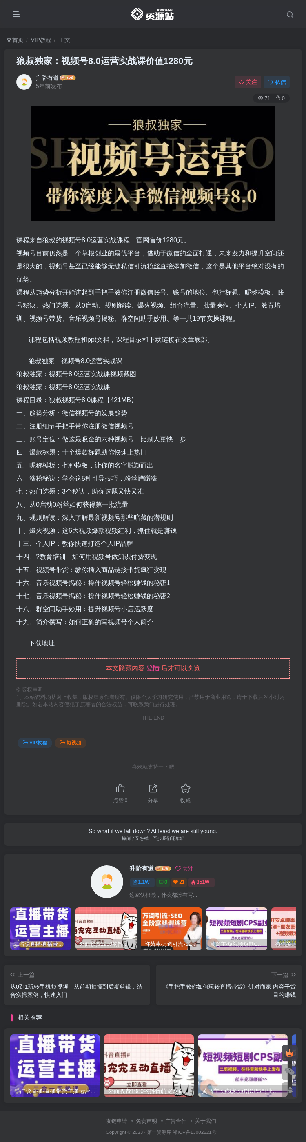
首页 (15, 40)
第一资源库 (159, 1132)
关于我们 (205, 1121)
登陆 (153, 668)
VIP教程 (41, 40)
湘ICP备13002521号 (194, 1132)
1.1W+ (143, 882)
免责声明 (146, 1121)
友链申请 (116, 1121)
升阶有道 (47, 78)
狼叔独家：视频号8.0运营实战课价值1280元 (104, 61)
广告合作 (175, 1121)
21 (178, 882)
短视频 (70, 742)
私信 (276, 82)
